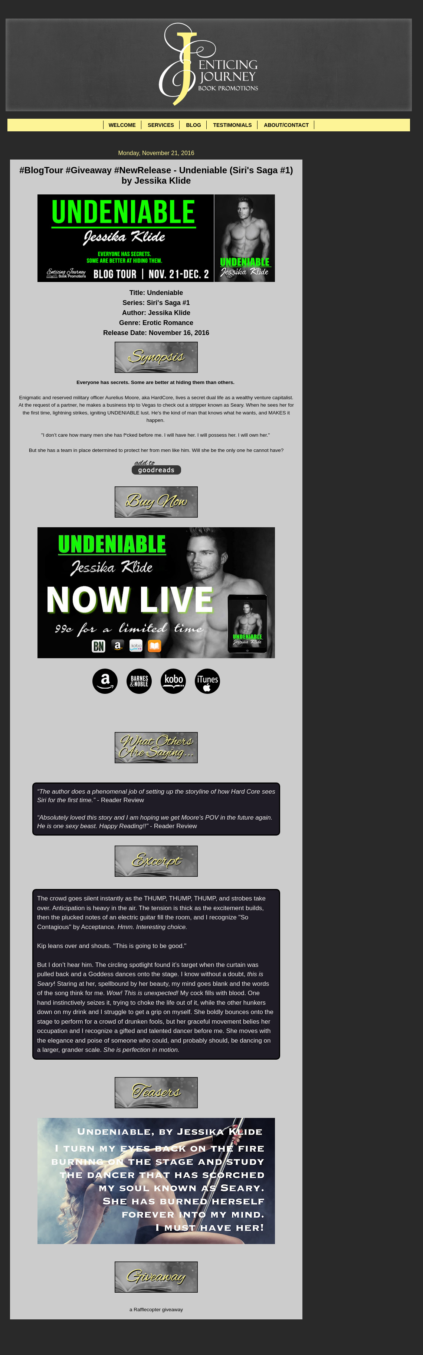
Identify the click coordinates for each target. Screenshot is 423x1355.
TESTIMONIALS (232, 125)
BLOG (193, 125)
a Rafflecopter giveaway (156, 1309)
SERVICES (161, 125)
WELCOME (122, 125)
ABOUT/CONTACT (286, 125)
